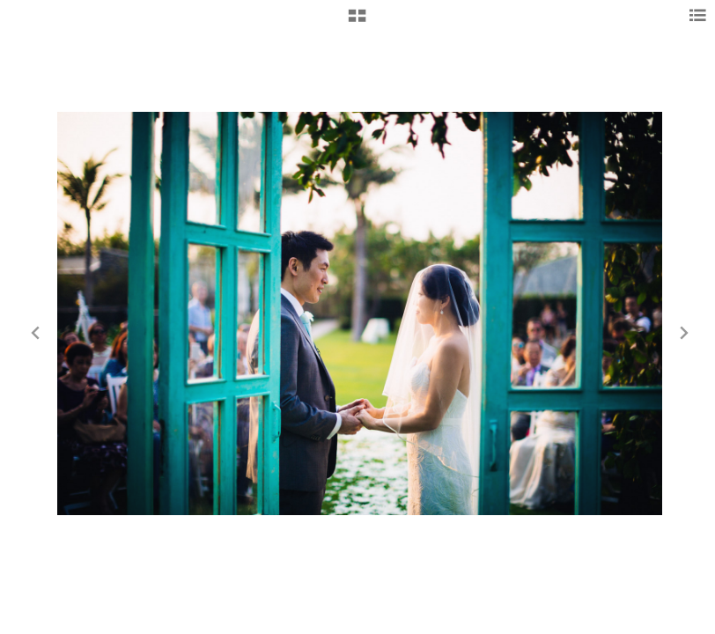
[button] (357, 22)
